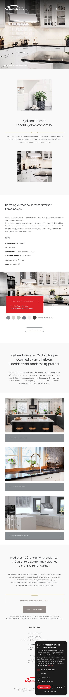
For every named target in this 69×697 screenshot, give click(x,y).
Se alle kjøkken (34, 330)
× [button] (64, 643)
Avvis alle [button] (58, 687)
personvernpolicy (56, 618)
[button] (51, 692)
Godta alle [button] (44, 687)
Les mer (50, 665)
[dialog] (51, 668)
